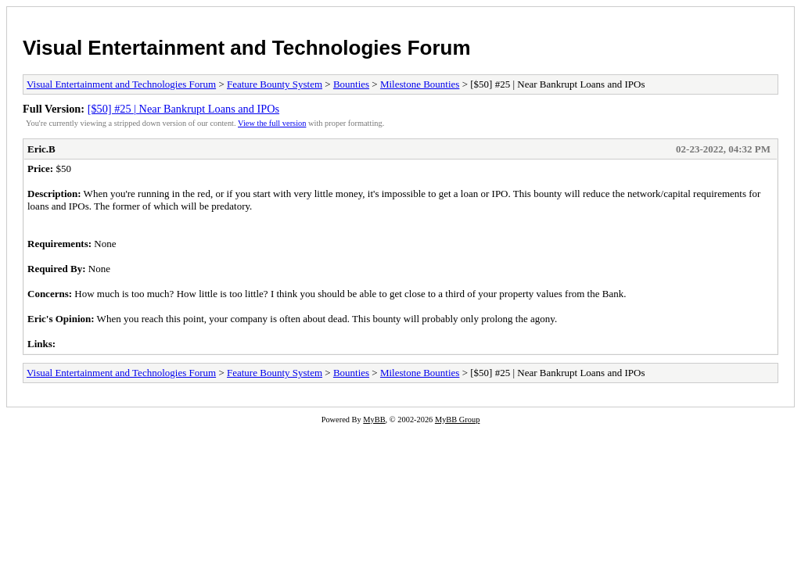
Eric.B (41, 149)
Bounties (351, 84)
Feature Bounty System (274, 84)
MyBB (374, 419)
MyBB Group (457, 419)
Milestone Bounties (419, 84)
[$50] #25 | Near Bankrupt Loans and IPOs (183, 108)
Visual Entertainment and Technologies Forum (247, 47)
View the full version (272, 123)
